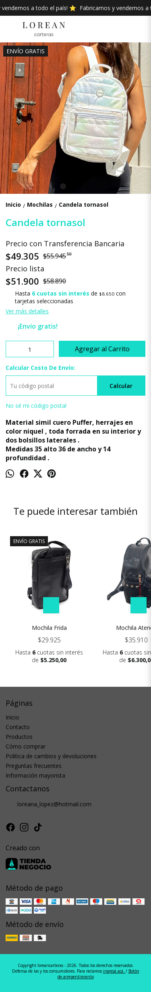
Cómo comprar (26, 746)
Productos (19, 736)
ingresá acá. (114, 971)
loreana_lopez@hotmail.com (48, 804)
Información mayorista (35, 775)
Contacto (18, 727)
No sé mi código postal (36, 405)
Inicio (12, 717)
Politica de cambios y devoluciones (51, 756)
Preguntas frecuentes (34, 766)
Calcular (121, 386)
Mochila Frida (49, 627)
